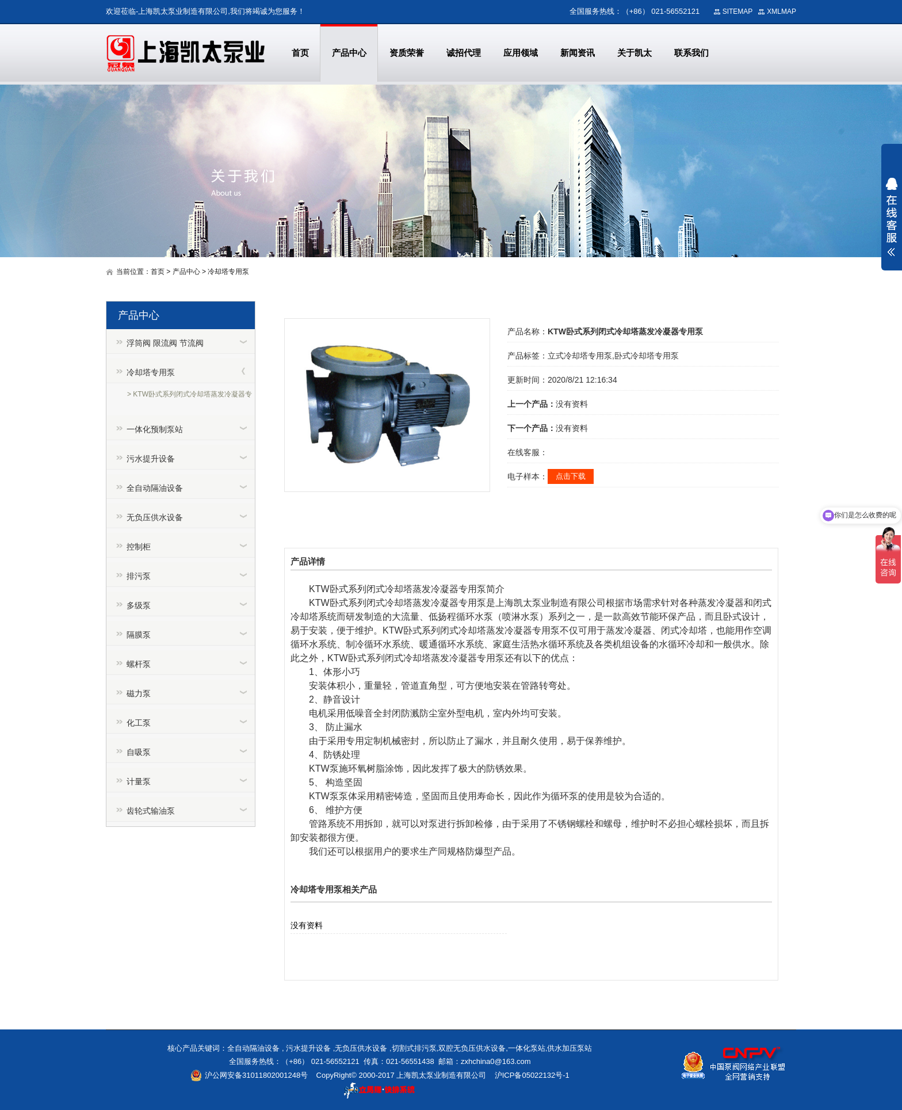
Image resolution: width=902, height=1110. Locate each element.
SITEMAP (738, 11)
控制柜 (139, 546)
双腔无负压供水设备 (472, 1048)
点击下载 (571, 476)
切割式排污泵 (414, 1048)
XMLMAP (781, 11)
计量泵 (139, 781)
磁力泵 (139, 693)
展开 (891, 217)
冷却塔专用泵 (228, 272)
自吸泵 (139, 752)
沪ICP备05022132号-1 (532, 1075)
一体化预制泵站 (155, 429)
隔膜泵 (139, 634)
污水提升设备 (151, 458)
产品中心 (186, 272)
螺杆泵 (139, 664)
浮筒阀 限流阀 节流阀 (165, 343)
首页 (158, 272)
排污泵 (139, 576)
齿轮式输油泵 (151, 810)
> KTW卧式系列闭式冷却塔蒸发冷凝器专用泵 (189, 395)
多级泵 (139, 605)
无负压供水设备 (155, 517)
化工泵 (139, 722)
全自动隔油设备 (155, 488)
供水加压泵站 (569, 1048)
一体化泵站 (526, 1048)
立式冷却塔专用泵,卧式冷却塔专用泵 (613, 355)
